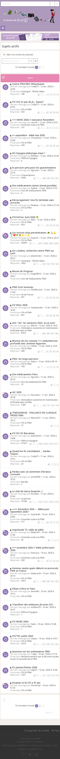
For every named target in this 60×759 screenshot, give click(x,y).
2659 (51, 243)
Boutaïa (34, 493)
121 (43, 675)
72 (57, 522)
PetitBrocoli (36, 289)
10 (47, 128)
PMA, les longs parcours (25, 358)
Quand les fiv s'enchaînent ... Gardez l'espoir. (30, 452)
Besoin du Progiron (22, 271)
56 (57, 112)
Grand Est (26, 498)
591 (52, 333)
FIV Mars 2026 (19, 304)
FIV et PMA (26, 109)
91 (47, 297)
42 (47, 351)
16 (57, 367)
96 (57, 315)
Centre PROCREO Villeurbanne (28, 83)
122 (48, 675)
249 (48, 178)
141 (48, 405)
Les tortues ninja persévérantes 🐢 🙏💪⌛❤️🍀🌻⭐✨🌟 (33, 234)
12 (47, 94)
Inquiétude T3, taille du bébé (27, 529)
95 (54, 315)
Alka (33, 219)
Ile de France (27, 294)
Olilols (34, 346)
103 (43, 264)
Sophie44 (35, 514)
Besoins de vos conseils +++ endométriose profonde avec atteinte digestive (34, 342)
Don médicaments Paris (25, 374)
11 (51, 128)
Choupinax (36, 137)
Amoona (35, 552)
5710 (51, 444)
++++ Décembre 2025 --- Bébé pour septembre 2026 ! (29, 510)
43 (51, 351)
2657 (40, 243)
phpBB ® (35, 738)
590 (48, 333)
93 (54, 297)
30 (47, 561)
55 (54, 112)
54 (51, 112)
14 (54, 94)
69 (47, 522)
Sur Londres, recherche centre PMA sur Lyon (32, 252)
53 (47, 112)
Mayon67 (35, 532)
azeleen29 (36, 607)
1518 (51, 502)
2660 (56, 243)
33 (47, 225)
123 (52, 675)
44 (54, 351)
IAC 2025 (17, 392)
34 (51, 225)
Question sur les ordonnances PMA (31, 651)
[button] (43, 67)
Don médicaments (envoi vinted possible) (34, 185)
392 (56, 581)
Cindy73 (34, 86)
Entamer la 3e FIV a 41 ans (26, 682)
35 (54, 225)
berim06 (35, 591)
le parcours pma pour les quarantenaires (34, 167)
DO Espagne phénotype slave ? (28, 153)
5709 (46, 444)
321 (52, 644)
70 (51, 522)
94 (57, 297)
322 (56, 644)
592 (56, 333)
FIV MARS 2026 (20, 621)
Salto (33, 624)
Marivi (34, 325)
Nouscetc (35, 394)
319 (43, 644)
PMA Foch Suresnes (22, 287)
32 (54, 561)
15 (57, 94)
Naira (33, 361)
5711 (56, 444)
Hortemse (36, 685)
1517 (46, 502)
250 (52, 178)
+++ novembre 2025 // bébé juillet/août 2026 (32, 549)
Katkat (34, 188)
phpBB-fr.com (35, 749)
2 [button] (39, 67)
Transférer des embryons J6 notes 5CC (32, 604)
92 (51, 297)
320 (48, 644)
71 (54, 522)
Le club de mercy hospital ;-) (27, 491)
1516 (40, 502)
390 (48, 581)
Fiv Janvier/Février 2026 (24, 667)
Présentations (28, 175)
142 (52, 405)
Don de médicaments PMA (33, 190)
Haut (57, 730)
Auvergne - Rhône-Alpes (33, 91)
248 (43, 178)
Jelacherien (36, 255)
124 (56, 675)
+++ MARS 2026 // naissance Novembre (33, 119)
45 (47, 146)
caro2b (34, 122)
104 (48, 264)
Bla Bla (24, 481)
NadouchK (36, 573)
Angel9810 (36, 273)
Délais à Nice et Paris (23, 588)
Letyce (34, 638)
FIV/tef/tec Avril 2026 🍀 (25, 217)
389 (43, 581)
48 (57, 146)
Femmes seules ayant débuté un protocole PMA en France (34, 569)
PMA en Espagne (29, 158)
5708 (40, 444)
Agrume (35, 170)
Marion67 (35, 417)
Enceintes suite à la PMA (32, 124)
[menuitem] (24, 741)
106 (56, 264)
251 (56, 178)
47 (54, 146)
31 (51, 561)
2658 (46, 243)
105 (52, 264)
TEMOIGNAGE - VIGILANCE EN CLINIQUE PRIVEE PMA (33, 414)
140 (43, 405)
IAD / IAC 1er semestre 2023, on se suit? (33, 322)
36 (57, 225)
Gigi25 (34, 669)
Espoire (34, 237)
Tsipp (33, 654)
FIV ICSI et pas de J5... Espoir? (28, 101)
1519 (56, 502)
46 (51, 146)
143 (56, 405)
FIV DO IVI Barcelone (23, 433)
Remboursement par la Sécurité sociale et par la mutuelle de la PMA (34, 657)
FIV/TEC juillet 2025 (22, 635)
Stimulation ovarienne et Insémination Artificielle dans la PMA (34, 329)
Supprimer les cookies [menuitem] (38, 730)
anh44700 (35, 476)
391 (52, 581)
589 (43, 333)
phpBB (20, 745)
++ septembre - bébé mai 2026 (28, 135)
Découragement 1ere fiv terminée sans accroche (32, 201)
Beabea (34, 155)
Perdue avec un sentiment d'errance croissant (30, 473)
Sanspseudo (37, 307)
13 (51, 94)
